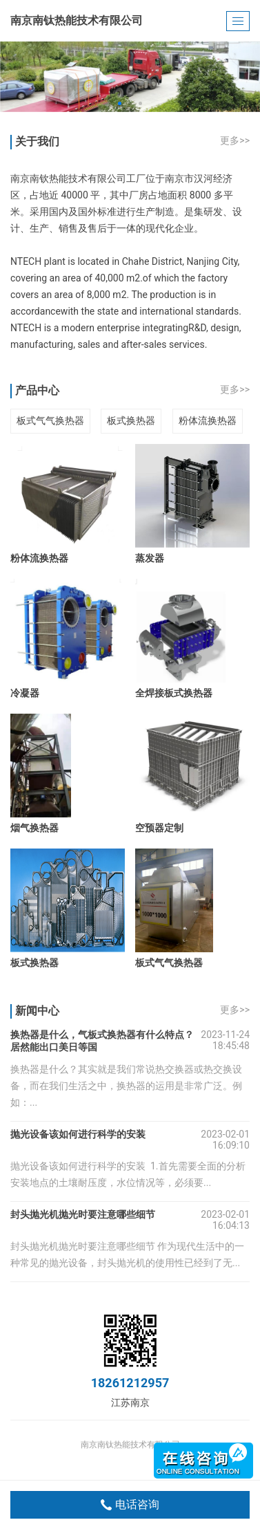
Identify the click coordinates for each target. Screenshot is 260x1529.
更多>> (235, 140)
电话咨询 (130, 1505)
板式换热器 (131, 420)
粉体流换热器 (208, 420)
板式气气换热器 (50, 420)
